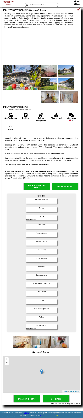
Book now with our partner (37, 186)
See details (56, 399)
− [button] (6, 363)
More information (65, 187)
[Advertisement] (41, 46)
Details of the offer (26, 399)
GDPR (42, 415)
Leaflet (65, 391)
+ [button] (6, 359)
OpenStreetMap (74, 391)
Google (26, 413)
